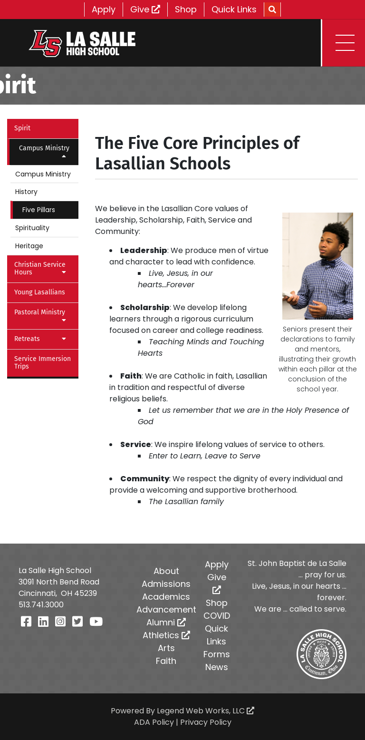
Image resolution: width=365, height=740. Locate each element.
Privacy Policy (205, 722)
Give (145, 9)
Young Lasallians (39, 292)
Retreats (42, 339)
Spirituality (32, 228)
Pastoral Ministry (42, 315)
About (166, 571)
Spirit (22, 128)
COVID (216, 616)
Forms (216, 654)
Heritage (29, 246)
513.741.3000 (41, 604)
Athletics (166, 635)
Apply (103, 9)
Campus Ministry (45, 151)
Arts (166, 648)
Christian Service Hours (42, 269)
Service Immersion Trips (42, 363)
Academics (166, 597)
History (26, 191)
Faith (166, 661)
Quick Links (234, 9)
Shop (186, 9)
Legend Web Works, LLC (205, 710)
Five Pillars (38, 209)
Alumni (166, 622)
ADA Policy (154, 722)
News (216, 667)
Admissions (166, 584)
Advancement (166, 609)
